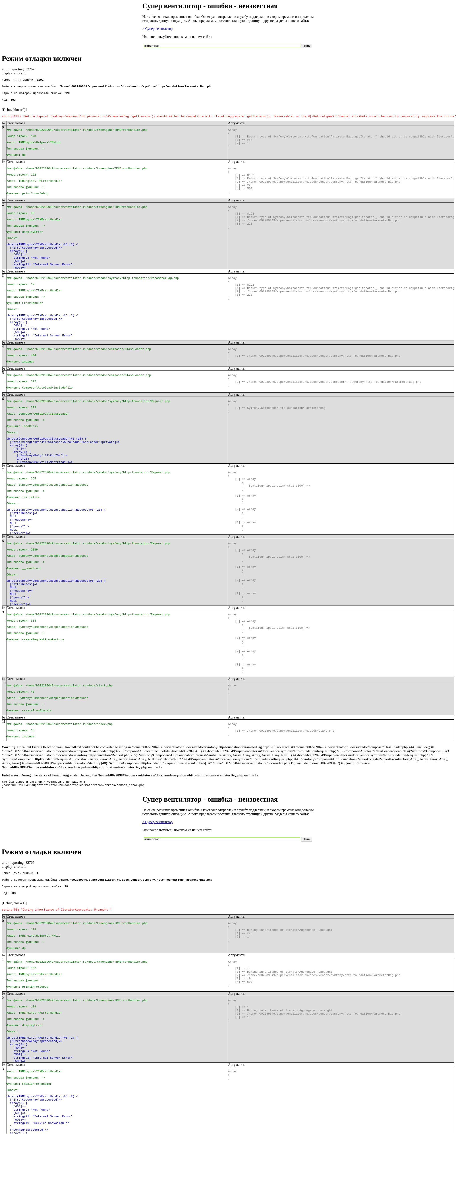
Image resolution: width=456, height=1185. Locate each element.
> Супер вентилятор (157, 29)
